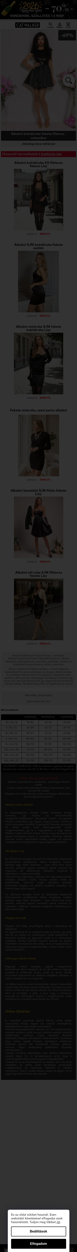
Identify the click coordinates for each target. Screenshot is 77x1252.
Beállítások (38, 1231)
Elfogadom (38, 1243)
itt (58, 1222)
